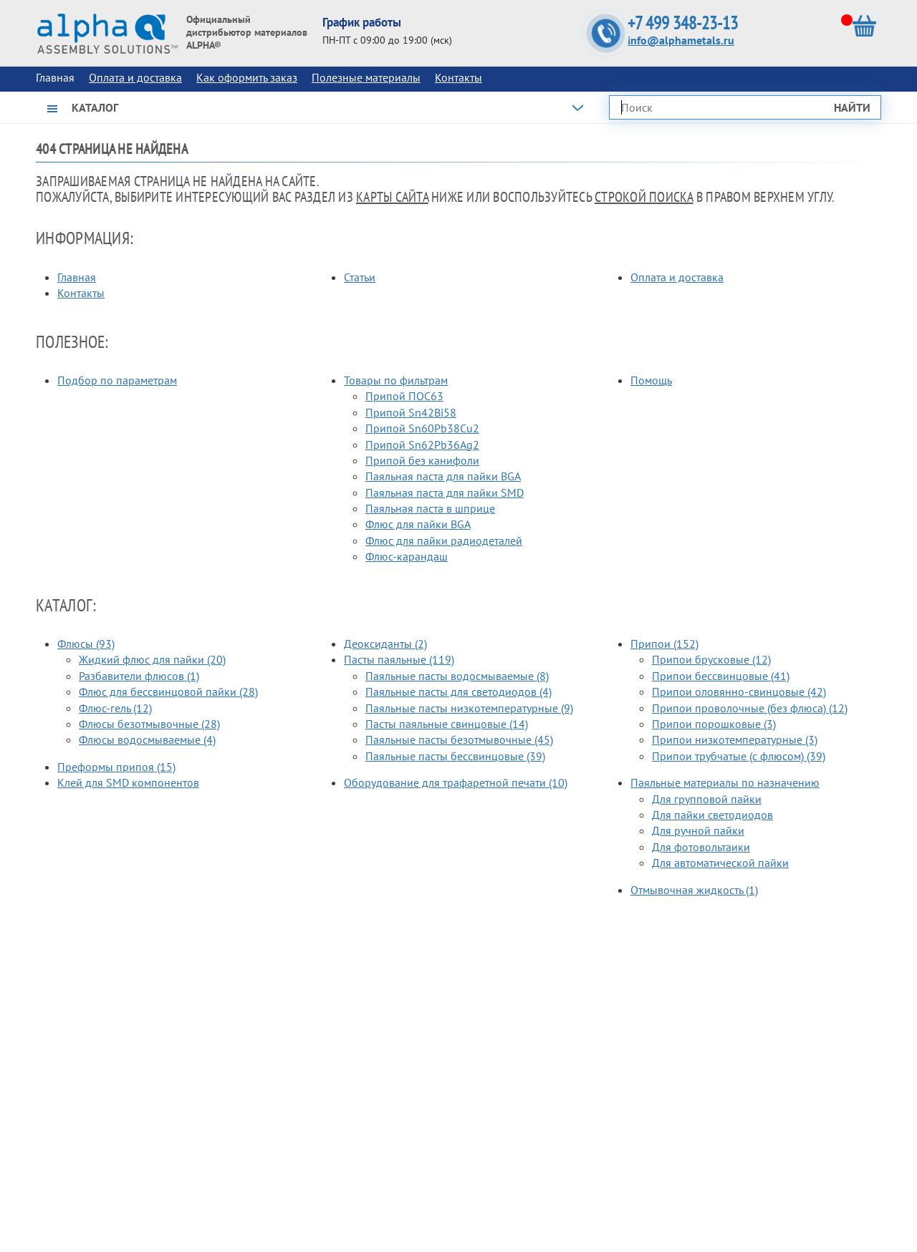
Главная (76, 277)
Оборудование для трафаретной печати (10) (455, 782)
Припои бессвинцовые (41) (720, 676)
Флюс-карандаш (406, 556)
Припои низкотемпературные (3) (734, 739)
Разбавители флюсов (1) (139, 676)
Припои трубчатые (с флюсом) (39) (738, 756)
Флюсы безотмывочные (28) (149, 724)
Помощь (651, 380)
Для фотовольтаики (701, 847)
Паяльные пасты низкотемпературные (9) (469, 708)
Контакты (458, 77)
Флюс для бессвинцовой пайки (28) (168, 691)
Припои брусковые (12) (711, 659)
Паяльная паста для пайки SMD (444, 492)
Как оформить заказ (246, 77)
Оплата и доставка (135, 77)
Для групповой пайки (707, 799)
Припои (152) (664, 643)
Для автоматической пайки (720, 862)
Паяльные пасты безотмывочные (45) (459, 739)
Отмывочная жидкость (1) (694, 890)
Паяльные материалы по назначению (725, 782)
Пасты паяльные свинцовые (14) (446, 724)
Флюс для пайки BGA (418, 524)
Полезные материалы (366, 77)
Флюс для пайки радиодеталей (443, 540)
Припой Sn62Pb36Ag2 (422, 444)
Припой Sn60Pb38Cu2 (422, 428)
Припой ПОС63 (404, 396)
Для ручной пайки (698, 830)
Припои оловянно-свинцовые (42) (739, 691)
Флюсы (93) (86, 643)
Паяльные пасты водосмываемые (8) (457, 676)
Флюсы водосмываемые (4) (147, 739)
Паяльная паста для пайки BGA (443, 476)
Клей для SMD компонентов (128, 782)
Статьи (359, 277)
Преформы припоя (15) (116, 767)
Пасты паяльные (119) (399, 659)
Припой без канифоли (422, 460)
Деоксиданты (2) (385, 643)
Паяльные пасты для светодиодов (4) (458, 691)
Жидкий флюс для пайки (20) (152, 659)
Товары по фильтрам (396, 380)
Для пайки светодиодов (712, 814)
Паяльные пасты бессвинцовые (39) (455, 756)
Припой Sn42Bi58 (410, 412)
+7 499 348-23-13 (683, 23)
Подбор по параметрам (117, 380)
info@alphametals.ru (681, 40)
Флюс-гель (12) (115, 708)
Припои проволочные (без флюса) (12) (750, 708)
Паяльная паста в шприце (430, 508)
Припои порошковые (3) (714, 724)
